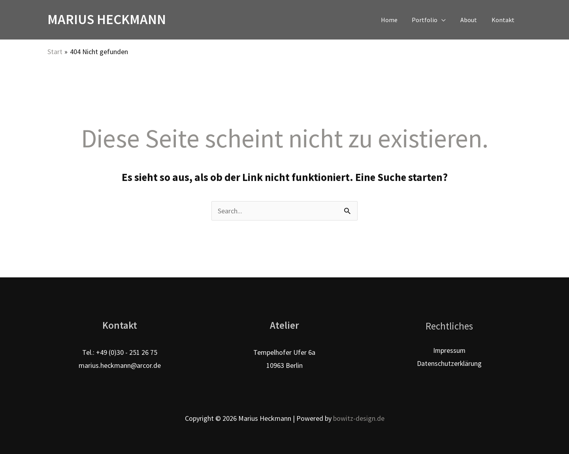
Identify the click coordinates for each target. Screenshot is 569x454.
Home (395, 20)
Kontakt (503, 20)
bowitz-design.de (358, 418)
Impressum (449, 350)
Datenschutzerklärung (449, 363)
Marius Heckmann (106, 19)
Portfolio (429, 20)
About (471, 20)
